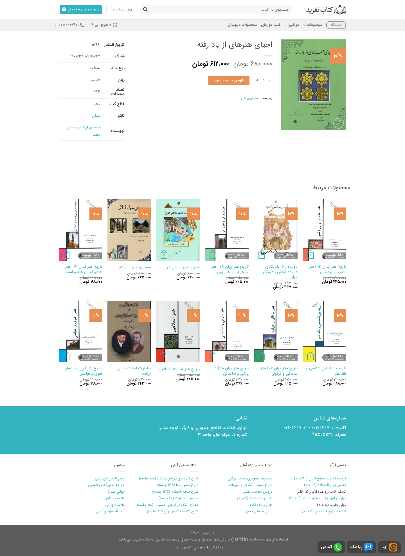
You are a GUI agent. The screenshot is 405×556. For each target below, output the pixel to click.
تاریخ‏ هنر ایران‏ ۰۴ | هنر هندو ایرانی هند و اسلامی (81, 269)
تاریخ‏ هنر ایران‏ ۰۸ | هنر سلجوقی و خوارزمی (230, 269)
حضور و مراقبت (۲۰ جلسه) (178, 498)
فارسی (94, 80)
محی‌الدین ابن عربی (110, 478)
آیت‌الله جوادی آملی (110, 511)
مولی (96, 116)
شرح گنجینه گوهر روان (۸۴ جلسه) (172, 511)
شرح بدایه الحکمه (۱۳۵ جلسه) (175, 492)
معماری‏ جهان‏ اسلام (135, 267)
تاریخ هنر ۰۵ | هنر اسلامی (179, 369)
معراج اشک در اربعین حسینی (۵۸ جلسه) (167, 505)
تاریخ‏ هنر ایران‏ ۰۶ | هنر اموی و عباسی (84, 371)
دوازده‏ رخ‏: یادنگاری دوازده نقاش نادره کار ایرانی (280, 272)
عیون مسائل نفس (259, 511)
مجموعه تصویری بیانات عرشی (250, 478)
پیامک (361, 547)
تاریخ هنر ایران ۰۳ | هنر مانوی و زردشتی (327, 269)
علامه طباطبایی (113, 498)
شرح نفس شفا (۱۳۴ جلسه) (177, 485)
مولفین (291, 25)
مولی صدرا (116, 492)
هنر (243, 98)
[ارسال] (145, 10)
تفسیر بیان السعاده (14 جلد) (325, 485)
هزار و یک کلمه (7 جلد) (254, 498)
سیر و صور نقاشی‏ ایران (181, 267)
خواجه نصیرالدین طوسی (106, 485)
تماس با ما (183, 547)
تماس (331, 547)
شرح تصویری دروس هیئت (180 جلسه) (168, 478)
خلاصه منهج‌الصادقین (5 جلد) (324, 511)
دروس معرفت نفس (257, 492)
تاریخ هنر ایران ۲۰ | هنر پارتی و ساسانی (230, 371)
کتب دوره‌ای (271, 25)
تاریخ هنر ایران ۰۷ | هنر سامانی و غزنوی (279, 371)
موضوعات (312, 25)
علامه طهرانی (115, 505)
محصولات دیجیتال (242, 25)
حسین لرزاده (89, 127)
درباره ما (223, 547)
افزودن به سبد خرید (229, 80)
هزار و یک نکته (261, 505)
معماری (253, 98)
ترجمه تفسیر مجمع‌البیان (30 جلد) (320, 478)
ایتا (389, 547)
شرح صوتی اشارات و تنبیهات (250, 485)
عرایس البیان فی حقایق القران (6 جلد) (317, 498)
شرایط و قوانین (204, 547)
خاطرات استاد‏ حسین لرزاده (134, 371)
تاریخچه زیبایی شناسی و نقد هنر (326, 371)
